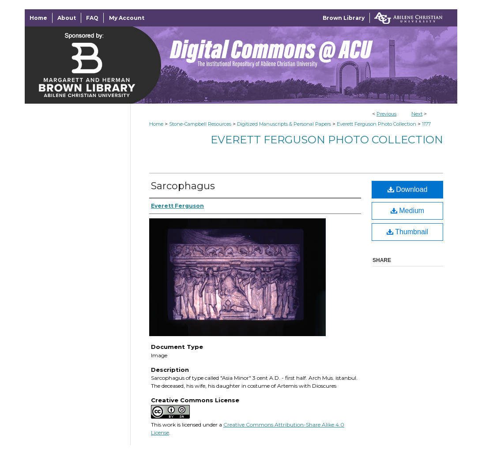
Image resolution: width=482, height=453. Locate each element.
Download (408, 189)
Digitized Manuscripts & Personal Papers (284, 124)
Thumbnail (407, 232)
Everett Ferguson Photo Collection (376, 124)
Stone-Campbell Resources (200, 124)
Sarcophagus (183, 186)
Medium (407, 210)
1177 (426, 124)
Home (156, 124)
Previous (386, 114)
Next (416, 114)
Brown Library (344, 18)
